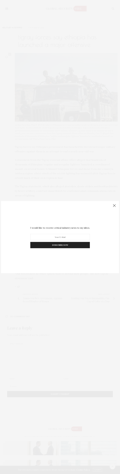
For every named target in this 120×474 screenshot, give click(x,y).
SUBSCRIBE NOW (60, 245)
